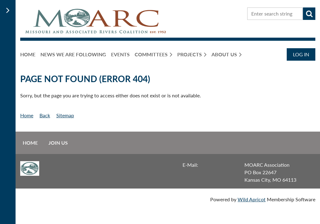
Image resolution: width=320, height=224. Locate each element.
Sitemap (65, 115)
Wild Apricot (252, 199)
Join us (58, 143)
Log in (301, 54)
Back (44, 115)
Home (26, 115)
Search (309, 13)
